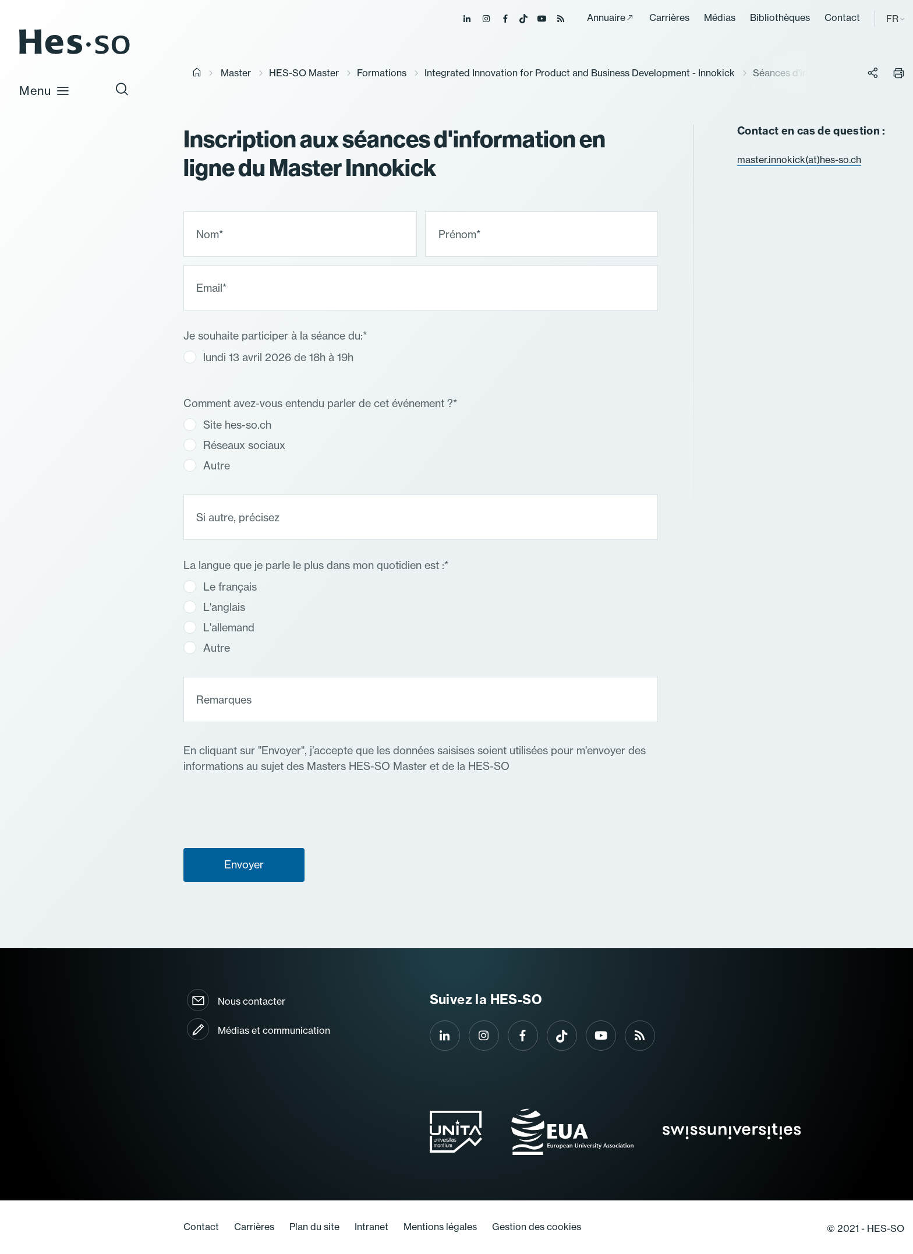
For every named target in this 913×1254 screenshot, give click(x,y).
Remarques (224, 699)
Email (211, 287)
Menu (44, 90)
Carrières (669, 17)
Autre (206, 465)
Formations (381, 73)
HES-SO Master (304, 73)
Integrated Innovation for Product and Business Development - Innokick (579, 73)
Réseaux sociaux (234, 444)
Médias (719, 17)
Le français (220, 586)
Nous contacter (251, 1001)
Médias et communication (274, 1030)
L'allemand (218, 627)
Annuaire (606, 17)
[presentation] (271, 913)
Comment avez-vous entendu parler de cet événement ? (320, 403)
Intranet (371, 1226)
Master (236, 73)
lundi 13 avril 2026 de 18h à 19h (268, 356)
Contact (842, 17)
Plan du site (314, 1226)
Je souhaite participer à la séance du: (275, 336)
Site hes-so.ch (227, 424)
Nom (209, 234)
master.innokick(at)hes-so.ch (799, 159)
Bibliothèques (780, 17)
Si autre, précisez (237, 517)
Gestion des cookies (536, 1226)
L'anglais (214, 606)
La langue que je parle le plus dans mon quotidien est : (315, 565)
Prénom (459, 234)
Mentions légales (440, 1226)
